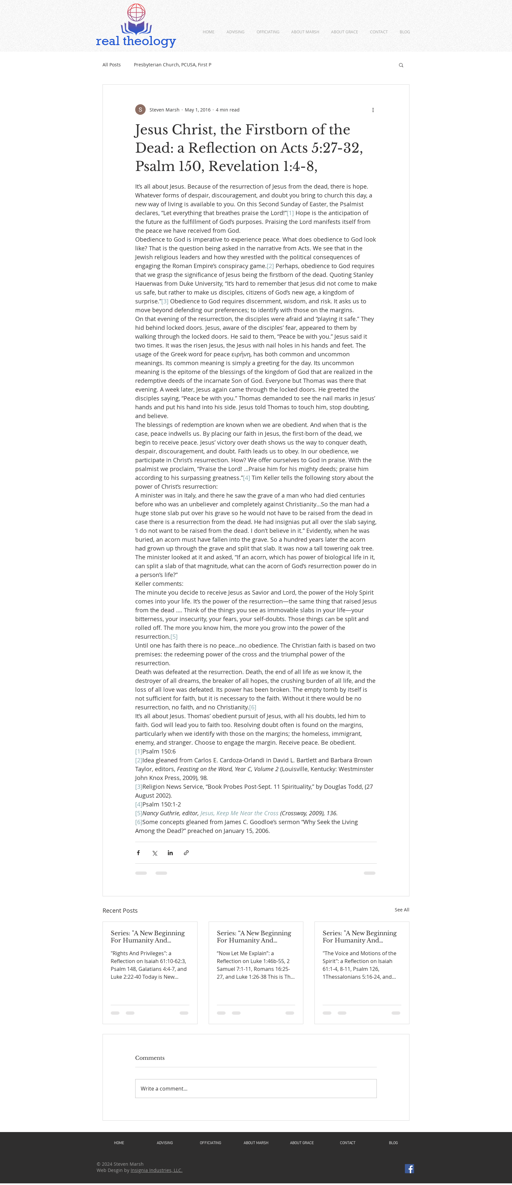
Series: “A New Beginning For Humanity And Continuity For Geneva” (254, 937)
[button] (401, 64)
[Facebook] (409, 1168)
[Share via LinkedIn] (170, 853)
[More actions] (373, 109)
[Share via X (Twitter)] (154, 853)
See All (402, 909)
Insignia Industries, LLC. (157, 1170)
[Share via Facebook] (138, 853)
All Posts (112, 64)
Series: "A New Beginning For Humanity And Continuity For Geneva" (148, 937)
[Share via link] (186, 853)
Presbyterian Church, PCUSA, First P (172, 64)
